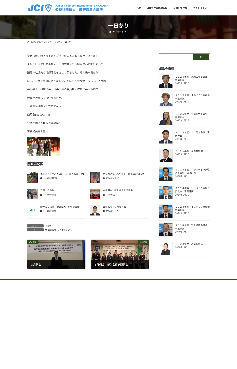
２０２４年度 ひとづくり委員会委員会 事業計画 (192, 189)
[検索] (201, 57)
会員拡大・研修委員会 (114, 206)
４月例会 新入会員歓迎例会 (118, 190)
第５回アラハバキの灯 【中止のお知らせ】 (62, 173)
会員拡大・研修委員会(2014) (60, 229)
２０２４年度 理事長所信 (189, 243)
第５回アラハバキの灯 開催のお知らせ (123, 173)
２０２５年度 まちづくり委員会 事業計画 (193, 97)
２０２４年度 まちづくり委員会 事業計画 (193, 208)
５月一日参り (47, 190)
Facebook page (181, 299)
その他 (48, 225)
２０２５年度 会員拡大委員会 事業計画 (192, 115)
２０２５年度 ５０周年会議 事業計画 (192, 134)
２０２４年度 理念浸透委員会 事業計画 (192, 227)
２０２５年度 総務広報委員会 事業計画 (192, 78)
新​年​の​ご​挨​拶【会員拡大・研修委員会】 (61, 206)
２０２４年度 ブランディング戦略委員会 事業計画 (192, 171)
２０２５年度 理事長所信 (189, 151)
